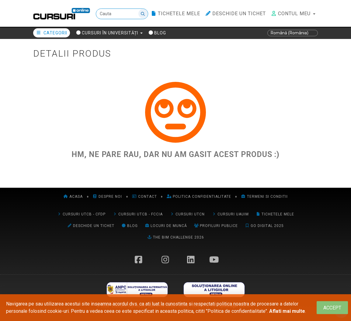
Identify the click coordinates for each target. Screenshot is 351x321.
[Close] (332, 307)
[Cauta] (122, 14)
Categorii (51, 32)
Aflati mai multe (287, 311)
